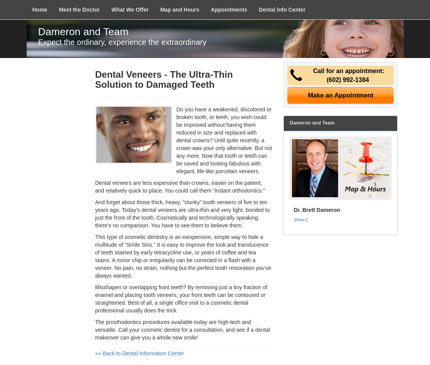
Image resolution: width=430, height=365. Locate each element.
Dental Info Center (282, 10)
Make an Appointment (341, 95)
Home (40, 10)
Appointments (229, 10)
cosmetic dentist (160, 330)
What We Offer (129, 10)
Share (299, 219)
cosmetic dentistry (146, 237)
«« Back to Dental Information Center (139, 353)
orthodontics (246, 191)
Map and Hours (179, 10)
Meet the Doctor (79, 10)
